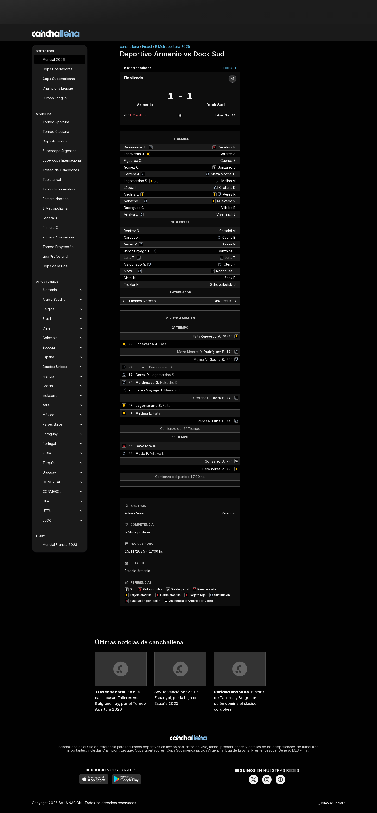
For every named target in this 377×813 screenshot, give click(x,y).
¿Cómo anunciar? (331, 803)
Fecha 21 (229, 68)
